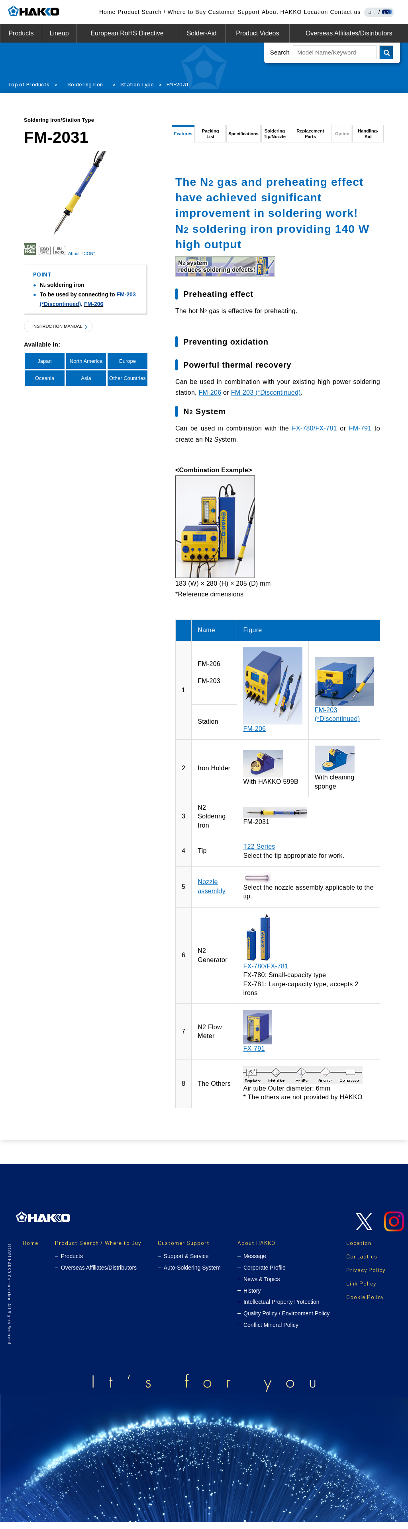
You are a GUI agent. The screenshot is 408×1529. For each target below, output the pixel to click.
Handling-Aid (368, 137)
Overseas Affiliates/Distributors (349, 33)
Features (183, 137)
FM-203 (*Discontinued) (266, 399)
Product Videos (257, 33)
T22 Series (259, 853)
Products (20, 33)
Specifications (243, 137)
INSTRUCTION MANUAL (61, 326)
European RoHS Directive (126, 33)
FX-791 (254, 1055)
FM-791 (360, 435)
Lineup (59, 33)
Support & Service (186, 1263)
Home (107, 12)
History (252, 1298)
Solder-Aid (202, 33)
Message (254, 1263)
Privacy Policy (365, 1277)
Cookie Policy (365, 1304)
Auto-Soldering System (192, 1275)
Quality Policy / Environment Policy (286, 1320)
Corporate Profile (264, 1275)
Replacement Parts (311, 137)
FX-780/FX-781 (314, 435)
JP (372, 12)
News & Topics (261, 1286)
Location (316, 12)
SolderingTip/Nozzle (275, 137)
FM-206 (93, 304)
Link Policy (361, 1290)
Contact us (345, 12)
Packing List (210, 137)
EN (387, 12)
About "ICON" (81, 253)
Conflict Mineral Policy (270, 1332)
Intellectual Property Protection (281, 1309)
